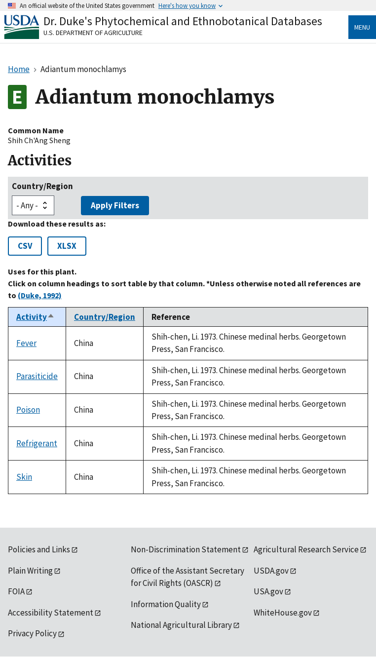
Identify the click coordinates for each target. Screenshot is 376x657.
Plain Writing (30, 570)
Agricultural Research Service (306, 549)
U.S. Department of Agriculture (93, 32)
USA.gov (268, 591)
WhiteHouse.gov (283, 612)
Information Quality (166, 604)
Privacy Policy (32, 633)
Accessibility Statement (50, 612)
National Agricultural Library (181, 624)
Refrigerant (36, 443)
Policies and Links (39, 549)
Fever (26, 343)
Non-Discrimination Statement (186, 549)
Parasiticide (37, 376)
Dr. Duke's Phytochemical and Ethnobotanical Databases (182, 21)
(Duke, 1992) (40, 295)
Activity (35, 316)
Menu (362, 27)
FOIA (16, 591)
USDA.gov (271, 570)
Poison (28, 409)
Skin (24, 476)
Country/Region (42, 186)
